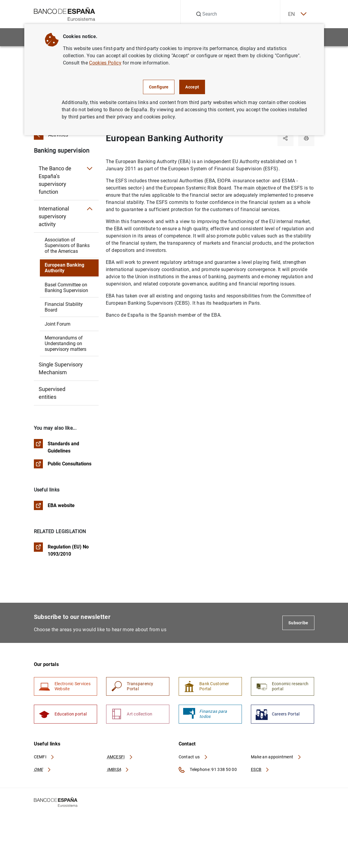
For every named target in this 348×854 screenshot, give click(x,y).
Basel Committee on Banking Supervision (66, 287)
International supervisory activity (54, 216)
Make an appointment (276, 759)
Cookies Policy (105, 63)
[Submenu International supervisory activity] (89, 208)
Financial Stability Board (64, 307)
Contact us (193, 759)
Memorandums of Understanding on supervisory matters (65, 343)
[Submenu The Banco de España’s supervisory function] (89, 168)
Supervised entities (52, 393)
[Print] (306, 138)
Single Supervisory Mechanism (61, 368)
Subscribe (298, 624)
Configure (159, 87)
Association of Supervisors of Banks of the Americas (67, 245)
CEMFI (44, 759)
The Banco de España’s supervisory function (55, 180)
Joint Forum (57, 324)
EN (295, 14)
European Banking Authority (64, 267)
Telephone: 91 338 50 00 (208, 772)
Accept (192, 87)
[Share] (284, 138)
